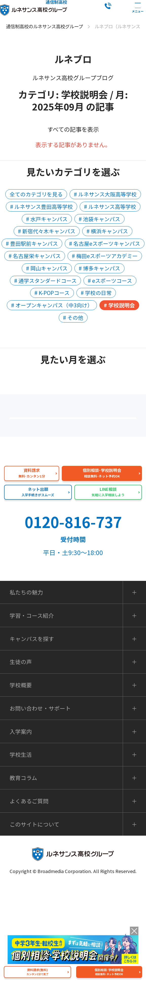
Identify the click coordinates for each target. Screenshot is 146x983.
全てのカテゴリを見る (36, 194)
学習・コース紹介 (32, 713)
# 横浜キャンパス (107, 231)
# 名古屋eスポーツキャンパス (104, 243)
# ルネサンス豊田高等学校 (41, 206)
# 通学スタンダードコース (45, 280)
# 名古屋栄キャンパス (35, 256)
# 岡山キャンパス (47, 268)
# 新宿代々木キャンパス (46, 231)
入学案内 (21, 829)
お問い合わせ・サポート (40, 806)
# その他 (73, 317)
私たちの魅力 (76, 497)
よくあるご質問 (76, 464)
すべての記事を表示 (73, 129)
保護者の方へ (76, 431)
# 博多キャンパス (99, 268)
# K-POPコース (52, 292)
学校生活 (21, 852)
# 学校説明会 (119, 305)
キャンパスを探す (32, 736)
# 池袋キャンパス (99, 219)
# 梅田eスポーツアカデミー (105, 256)
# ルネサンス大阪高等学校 (105, 194)
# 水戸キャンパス (47, 219)
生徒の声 (21, 759)
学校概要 (21, 782)
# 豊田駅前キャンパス (32, 243)
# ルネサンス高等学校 (110, 206)
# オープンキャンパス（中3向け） (52, 305)
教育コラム (23, 875)
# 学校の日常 (96, 292)
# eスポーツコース (110, 280)
